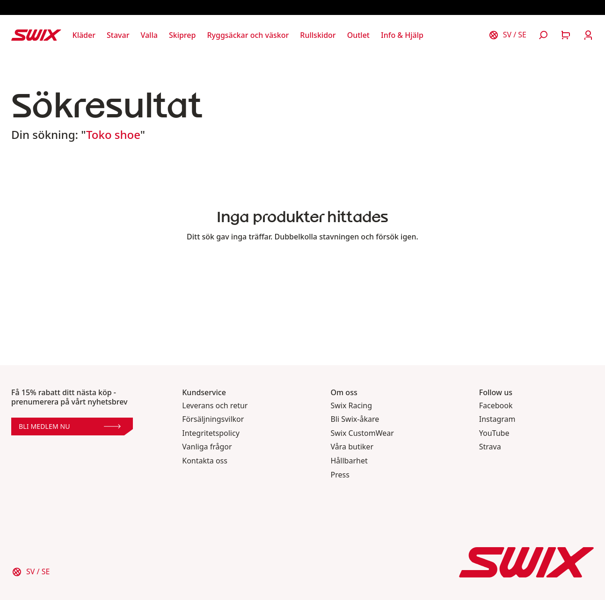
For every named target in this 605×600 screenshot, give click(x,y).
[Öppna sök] (543, 35)
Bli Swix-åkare (355, 419)
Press (340, 475)
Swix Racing (351, 406)
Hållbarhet (349, 461)
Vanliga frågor (207, 447)
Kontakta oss (204, 461)
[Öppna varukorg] (565, 35)
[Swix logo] (36, 35)
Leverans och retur (215, 406)
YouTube (494, 433)
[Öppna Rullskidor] (317, 35)
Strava (490, 447)
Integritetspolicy (211, 433)
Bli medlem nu (70, 426)
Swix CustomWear (362, 433)
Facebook (496, 406)
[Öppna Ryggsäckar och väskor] (248, 35)
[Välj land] (507, 35)
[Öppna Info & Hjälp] (402, 35)
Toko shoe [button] (113, 134)
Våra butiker (352, 447)
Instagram (497, 419)
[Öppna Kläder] (84, 35)
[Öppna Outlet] (358, 35)
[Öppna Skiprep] (182, 35)
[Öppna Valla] (148, 35)
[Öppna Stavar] (118, 35)
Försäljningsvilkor (213, 419)
